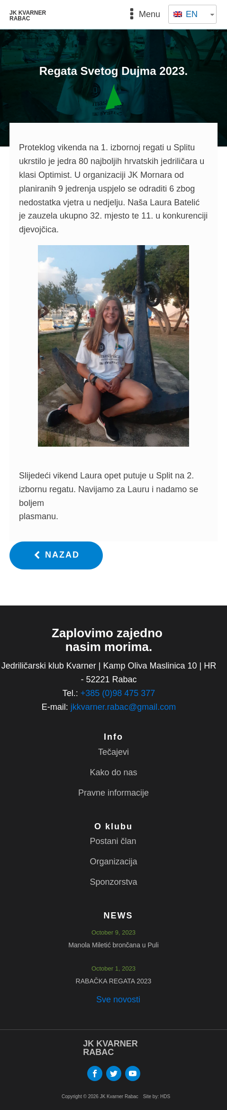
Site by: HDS (156, 1096)
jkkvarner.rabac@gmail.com (123, 707)
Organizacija (113, 861)
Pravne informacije (113, 793)
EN (185, 14)
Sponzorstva (113, 882)
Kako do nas (113, 772)
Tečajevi (113, 752)
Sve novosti (118, 999)
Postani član (113, 841)
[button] (56, 555)
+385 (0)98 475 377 (118, 693)
